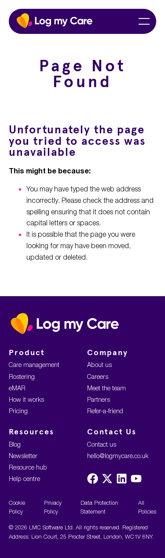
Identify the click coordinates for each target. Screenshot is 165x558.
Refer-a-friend (105, 411)
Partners (98, 399)
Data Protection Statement (99, 507)
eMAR (17, 388)
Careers (97, 376)
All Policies (147, 507)
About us (99, 364)
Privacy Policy (53, 507)
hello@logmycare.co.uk (117, 455)
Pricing (18, 411)
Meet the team (106, 388)
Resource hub (28, 467)
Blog (15, 444)
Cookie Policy (17, 507)
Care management (34, 364)
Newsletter (23, 455)
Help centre (24, 478)
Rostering (22, 376)
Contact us (101, 444)
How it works (26, 399)
